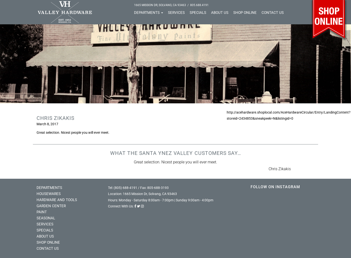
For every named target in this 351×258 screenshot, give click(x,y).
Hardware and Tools (57, 200)
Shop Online (245, 12)
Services (176, 12)
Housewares (49, 194)
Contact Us (273, 12)
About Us (219, 12)
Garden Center (51, 206)
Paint (42, 212)
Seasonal (46, 218)
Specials (198, 12)
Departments (148, 12)
